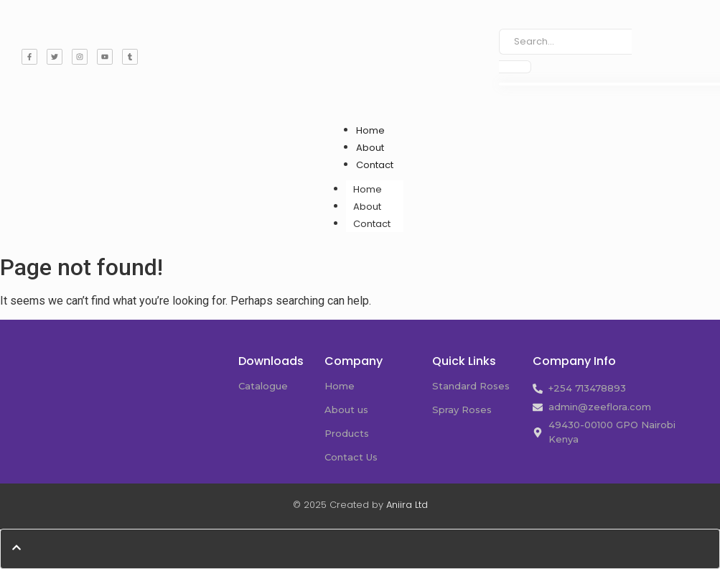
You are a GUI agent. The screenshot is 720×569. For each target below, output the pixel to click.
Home (370, 130)
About (370, 147)
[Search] (565, 42)
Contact (374, 165)
